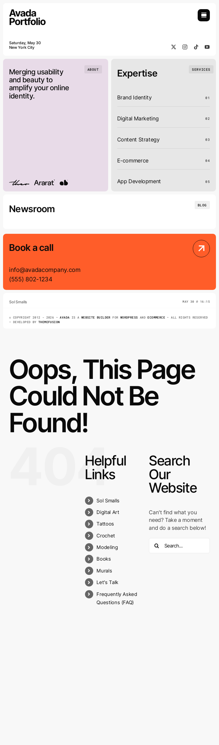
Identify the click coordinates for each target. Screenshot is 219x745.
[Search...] (179, 545)
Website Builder (96, 317)
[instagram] (185, 47)
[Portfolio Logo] (27, 12)
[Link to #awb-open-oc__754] (204, 15)
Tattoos (105, 524)
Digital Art (108, 512)
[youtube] (207, 47)
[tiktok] (196, 47)
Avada (64, 317)
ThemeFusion (49, 322)
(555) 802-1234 (31, 279)
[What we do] (201, 69)
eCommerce (156, 317)
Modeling (107, 547)
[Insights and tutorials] (202, 205)
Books (104, 559)
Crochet (106, 536)
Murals (104, 571)
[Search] (156, 545)
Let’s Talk (107, 582)
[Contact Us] (186, 262)
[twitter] (173, 47)
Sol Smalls (108, 500)
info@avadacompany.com (45, 269)
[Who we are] (93, 69)
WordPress (129, 317)
